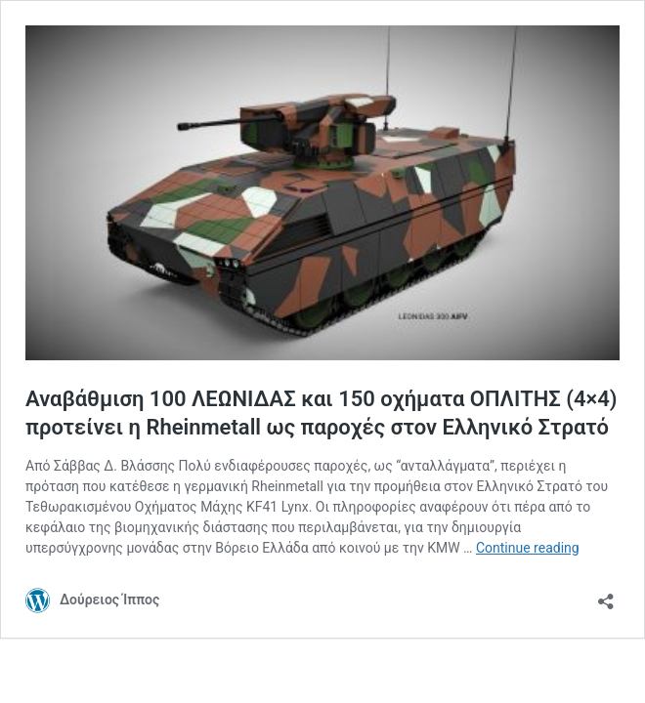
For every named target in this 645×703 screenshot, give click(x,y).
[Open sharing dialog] (606, 595)
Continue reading (528, 548)
